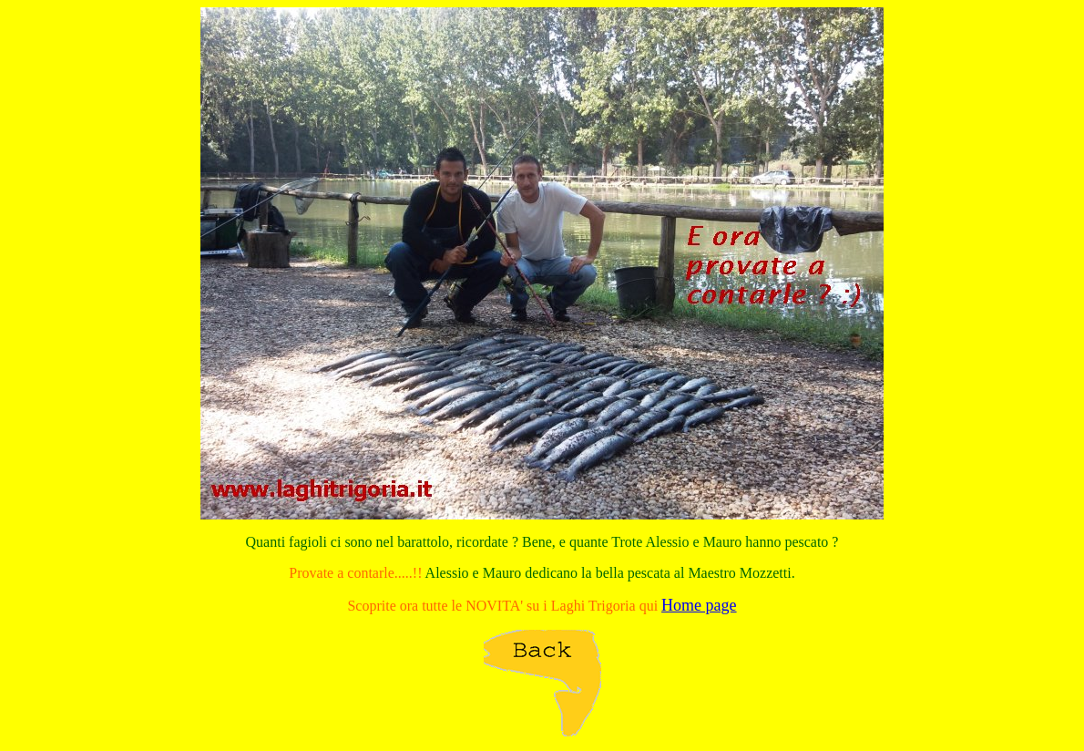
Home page (698, 605)
